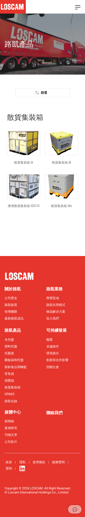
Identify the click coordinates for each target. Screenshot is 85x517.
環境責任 (52, 353)
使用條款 (39, 462)
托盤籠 (9, 353)
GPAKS (10, 394)
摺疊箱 (9, 380)
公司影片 (11, 442)
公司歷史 (11, 298)
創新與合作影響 (57, 360)
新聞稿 (9, 421)
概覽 (49, 339)
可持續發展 (56, 330)
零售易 (9, 374)
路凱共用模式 (55, 305)
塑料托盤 (11, 346)
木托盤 (9, 339)
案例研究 (11, 428)
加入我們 (52, 318)
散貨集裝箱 (12, 387)
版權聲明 (58, 462)
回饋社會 (52, 367)
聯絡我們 (54, 412)
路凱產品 (13, 330)
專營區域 (52, 298)
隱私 (22, 462)
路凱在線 (11, 401)
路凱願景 (11, 305)
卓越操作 (52, 346)
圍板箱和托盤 (14, 360)
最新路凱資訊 (14, 318)
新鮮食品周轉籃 (16, 367)
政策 (9, 462)
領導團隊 (11, 311)
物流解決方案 (55, 311)
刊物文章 (11, 435)
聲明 (9, 468)
